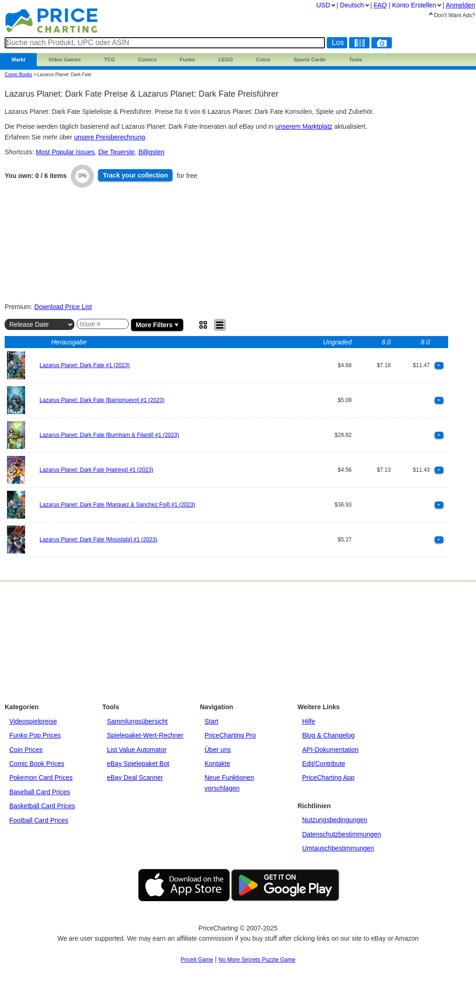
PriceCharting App (328, 777)
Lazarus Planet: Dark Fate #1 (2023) (85, 365)
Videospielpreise (33, 721)
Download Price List (63, 306)
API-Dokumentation (330, 749)
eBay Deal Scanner (135, 777)
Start (211, 721)
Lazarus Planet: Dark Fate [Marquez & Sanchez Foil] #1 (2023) (117, 504)
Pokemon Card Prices (41, 777)
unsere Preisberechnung (109, 137)
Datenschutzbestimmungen (341, 834)
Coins (263, 59)
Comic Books (18, 74)
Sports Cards (310, 59)
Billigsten (152, 152)
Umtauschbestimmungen (338, 848)
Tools (356, 59)
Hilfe (308, 721)
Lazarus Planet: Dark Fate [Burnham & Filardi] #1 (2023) (109, 435)
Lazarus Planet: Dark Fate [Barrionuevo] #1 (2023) (102, 400)
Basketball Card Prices (42, 806)
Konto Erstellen (414, 5)
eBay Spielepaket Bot (138, 763)
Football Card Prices (38, 820)
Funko (187, 59)
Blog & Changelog (328, 735)
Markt (18, 59)
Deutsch (352, 5)
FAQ (380, 5)
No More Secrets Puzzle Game (256, 959)
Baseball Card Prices (39, 792)
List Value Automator (136, 749)
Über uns (218, 749)
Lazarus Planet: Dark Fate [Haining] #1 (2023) (96, 470)
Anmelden (460, 5)
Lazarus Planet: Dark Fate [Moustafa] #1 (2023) (98, 539)
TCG (109, 59)
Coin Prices (26, 749)
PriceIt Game (197, 959)
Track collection (135, 175)
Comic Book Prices (36, 763)
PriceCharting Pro (230, 735)
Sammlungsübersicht (137, 721)
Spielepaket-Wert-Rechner (145, 735)
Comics (147, 59)
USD (323, 5)
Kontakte (217, 763)
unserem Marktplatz (303, 126)
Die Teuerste (117, 152)
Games (64, 59)
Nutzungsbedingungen (334, 820)
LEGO (225, 59)
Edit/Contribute (323, 763)
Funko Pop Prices (35, 735)
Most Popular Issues (65, 152)
